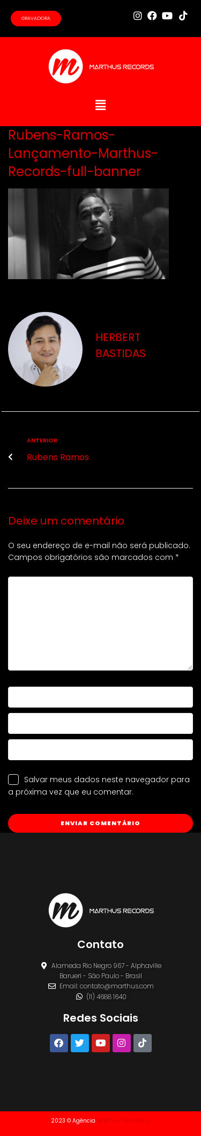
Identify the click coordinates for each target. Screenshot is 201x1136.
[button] (100, 105)
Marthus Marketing (123, 1121)
